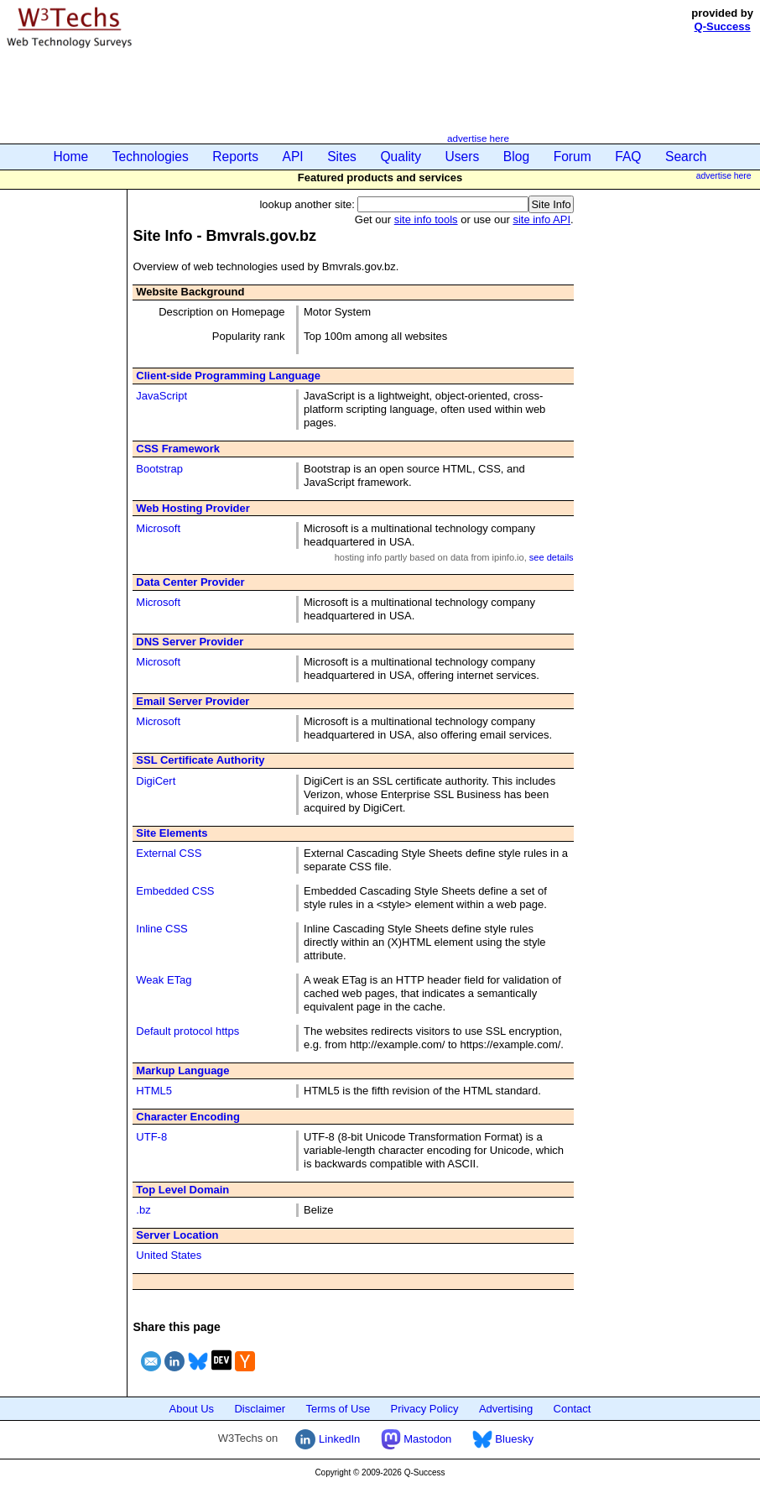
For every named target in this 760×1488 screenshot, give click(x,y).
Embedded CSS (175, 891)
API (293, 156)
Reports (235, 156)
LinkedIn (327, 1439)
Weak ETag (163, 980)
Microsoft (158, 528)
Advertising (506, 1408)
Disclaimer (259, 1408)
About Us (191, 1408)
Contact (572, 1408)
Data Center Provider (190, 582)
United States (168, 1255)
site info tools (426, 219)
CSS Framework (178, 448)
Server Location (177, 1235)
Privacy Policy (425, 1408)
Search (685, 156)
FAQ (628, 156)
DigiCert (155, 781)
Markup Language (182, 1070)
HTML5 (154, 1090)
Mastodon (416, 1439)
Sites (342, 156)
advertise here (478, 138)
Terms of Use (338, 1408)
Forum (572, 156)
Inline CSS (161, 928)
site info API (541, 219)
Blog (516, 156)
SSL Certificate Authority (200, 760)
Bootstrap (159, 468)
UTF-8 (151, 1136)
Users (462, 156)
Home (71, 156)
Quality (400, 156)
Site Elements (171, 833)
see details (551, 557)
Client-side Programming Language (228, 375)
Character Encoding (188, 1116)
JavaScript (161, 395)
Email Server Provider (192, 701)
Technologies (150, 156)
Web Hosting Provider (193, 508)
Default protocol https (187, 1031)
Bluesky (503, 1439)
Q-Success (723, 26)
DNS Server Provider (189, 641)
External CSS (168, 853)
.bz (143, 1209)
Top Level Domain (182, 1189)
